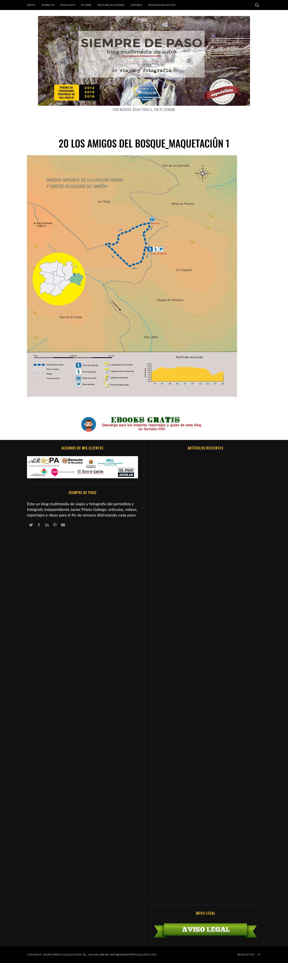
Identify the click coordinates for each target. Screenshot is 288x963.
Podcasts (67, 4)
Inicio (31, 4)
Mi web (86, 4)
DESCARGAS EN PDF (162, 4)
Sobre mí (48, 4)
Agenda (136, 4)
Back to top (249, 954)
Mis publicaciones (111, 4)
